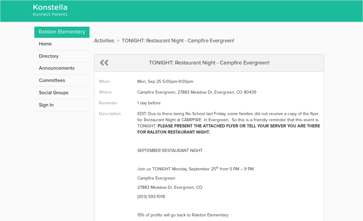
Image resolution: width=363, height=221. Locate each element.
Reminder (108, 103)
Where (105, 92)
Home (45, 43)
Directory (49, 56)
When (104, 81)
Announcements (57, 68)
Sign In (46, 105)
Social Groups (53, 92)
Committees (52, 80)
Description (110, 114)
